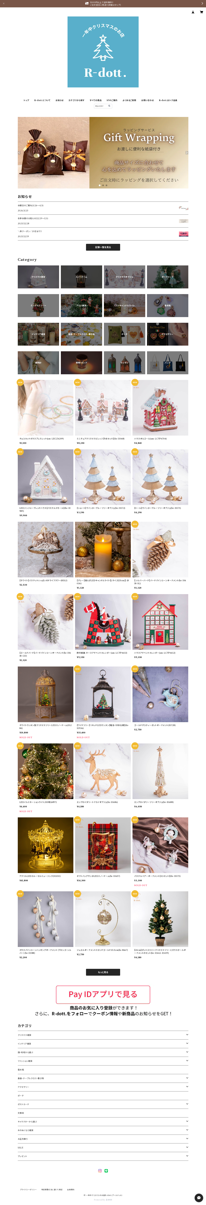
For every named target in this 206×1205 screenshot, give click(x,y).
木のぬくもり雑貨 (25, 1130)
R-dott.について (42, 100)
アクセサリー (23, 1087)
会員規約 (70, 1190)
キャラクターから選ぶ (27, 1121)
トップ (26, 100)
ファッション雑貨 (25, 1061)
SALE (20, 1147)
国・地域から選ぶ (25, 1052)
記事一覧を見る (103, 247)
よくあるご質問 (129, 100)
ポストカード (23, 1104)
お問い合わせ (147, 100)
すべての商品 (96, 100)
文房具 (21, 1113)
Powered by (103, 1200)
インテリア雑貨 (24, 1043)
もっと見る (103, 972)
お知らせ (60, 100)
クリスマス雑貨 (24, 1035)
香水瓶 (21, 1069)
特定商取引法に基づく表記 (52, 1190)
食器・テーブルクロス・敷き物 (31, 1078)
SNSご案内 (112, 100)
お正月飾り (23, 1139)
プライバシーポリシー (28, 1190)
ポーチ (21, 1095)
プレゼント (22, 1156)
